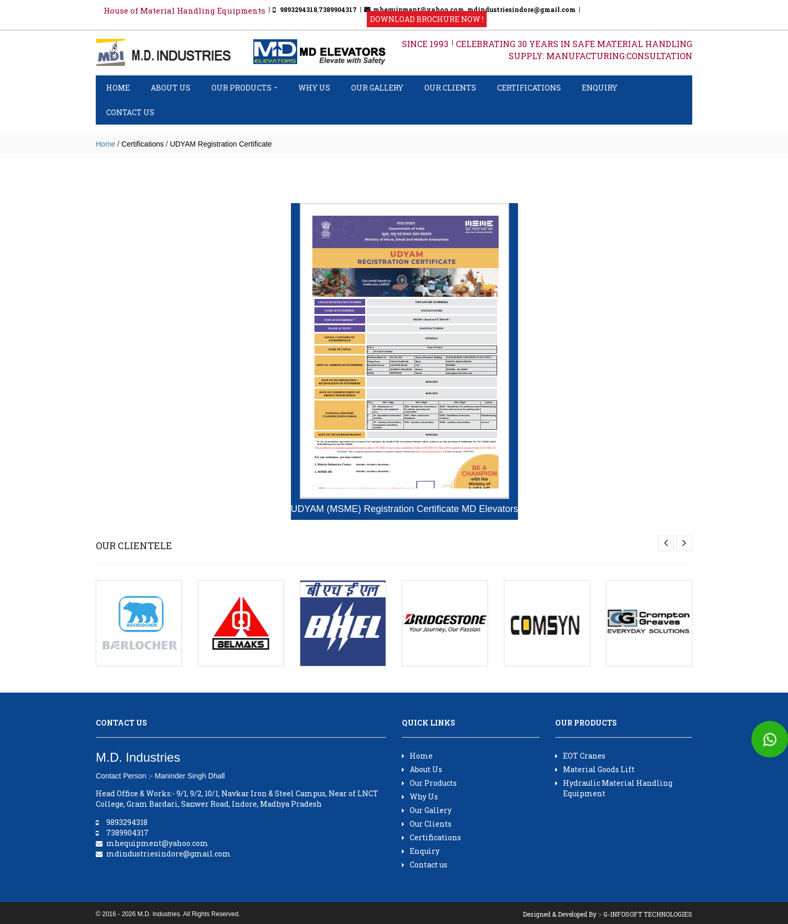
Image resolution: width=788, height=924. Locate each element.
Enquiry (599, 88)
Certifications (529, 88)
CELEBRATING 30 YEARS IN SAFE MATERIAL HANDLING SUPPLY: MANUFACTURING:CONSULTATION (574, 49)
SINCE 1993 (425, 43)
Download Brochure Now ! (426, 19)
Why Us (314, 88)
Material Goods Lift (595, 769)
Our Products (244, 88)
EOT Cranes (580, 756)
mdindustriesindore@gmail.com (168, 854)
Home (118, 88)
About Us (170, 88)
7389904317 (338, 9)
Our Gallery (377, 88)
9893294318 (298, 9)
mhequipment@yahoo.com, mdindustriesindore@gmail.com (474, 9)
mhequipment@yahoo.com (157, 843)
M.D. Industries (159, 914)
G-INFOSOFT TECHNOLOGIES (647, 914)
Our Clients (450, 88)
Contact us (130, 112)
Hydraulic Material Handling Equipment (613, 788)
